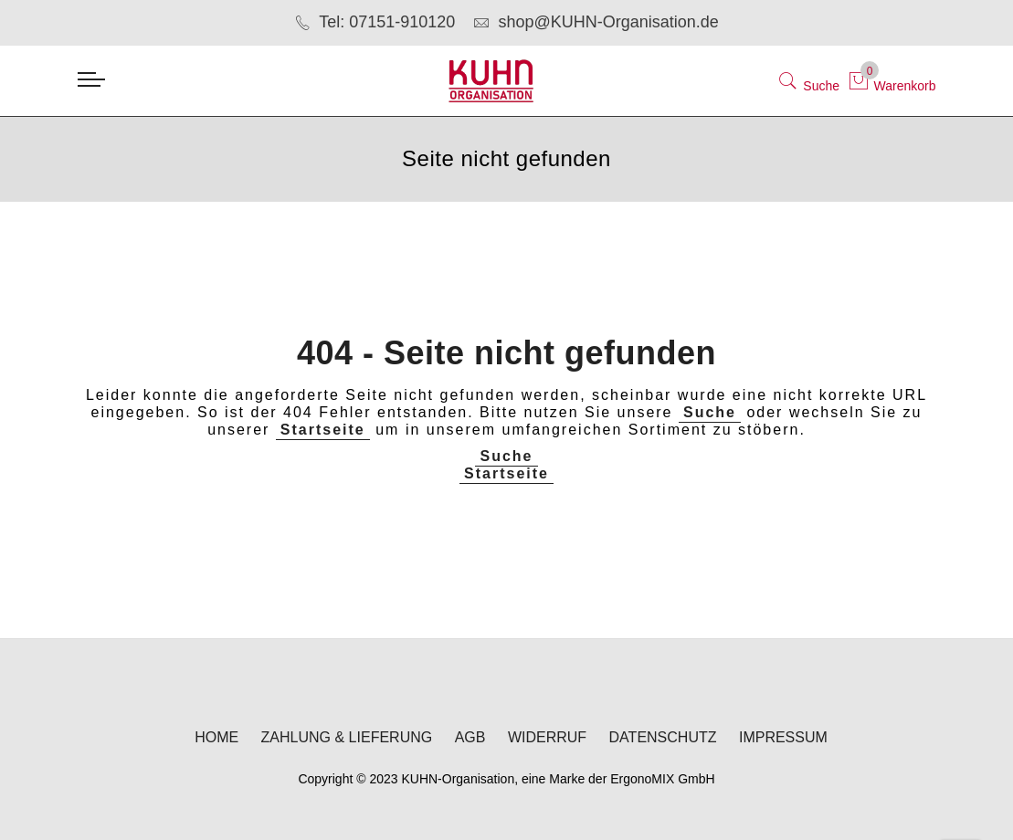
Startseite (322, 429)
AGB (470, 737)
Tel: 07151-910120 (374, 22)
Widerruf (547, 737)
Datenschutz (663, 737)
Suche (709, 412)
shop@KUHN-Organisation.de (595, 22)
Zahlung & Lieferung (347, 737)
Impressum (783, 737)
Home (216, 737)
